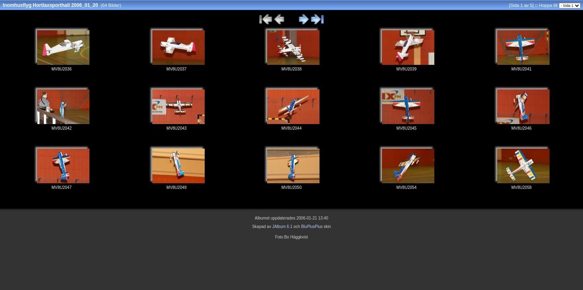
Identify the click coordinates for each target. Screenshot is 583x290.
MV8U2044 (291, 128)
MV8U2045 (406, 128)
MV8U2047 (62, 187)
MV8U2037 (176, 69)
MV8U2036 (62, 69)
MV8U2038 (291, 69)
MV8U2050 (291, 187)
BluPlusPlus (311, 226)
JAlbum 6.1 (282, 226)
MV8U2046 (521, 128)
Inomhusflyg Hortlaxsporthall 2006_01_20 (50, 5)
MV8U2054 (406, 187)
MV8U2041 (521, 69)
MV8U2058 (521, 187)
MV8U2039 (406, 69)
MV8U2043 (176, 128)
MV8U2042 (62, 128)
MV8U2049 (176, 187)
